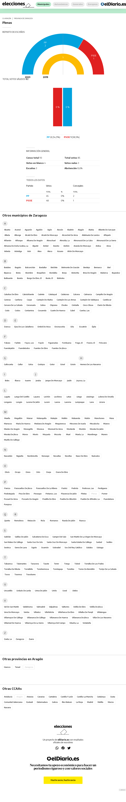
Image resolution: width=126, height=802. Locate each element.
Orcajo (17, 472)
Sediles (109, 542)
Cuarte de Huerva (57, 310)
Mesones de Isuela (78, 424)
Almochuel (51, 240)
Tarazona (35, 564)
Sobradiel (57, 547)
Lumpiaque (79, 402)
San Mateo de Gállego (13, 542)
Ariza (108, 246)
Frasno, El (91, 343)
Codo (7, 310)
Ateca (49, 251)
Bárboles (60, 278)
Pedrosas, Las (88, 488)
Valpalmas (53, 607)
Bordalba (53, 273)
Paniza (7, 488)
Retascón (32, 521)
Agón (49, 230)
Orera (28, 472)
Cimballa (75, 305)
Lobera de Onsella (106, 397)
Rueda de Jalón (68, 521)
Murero (104, 434)
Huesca (7, 667)
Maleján (54, 418)
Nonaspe (45, 456)
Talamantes (21, 564)
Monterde (71, 429)
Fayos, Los (29, 343)
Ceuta (112, 697)
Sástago (100, 547)
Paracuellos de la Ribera (46, 488)
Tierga (67, 564)
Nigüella (19, 456)
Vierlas (26, 612)
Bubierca (104, 273)
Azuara (60, 251)
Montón (82, 429)
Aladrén (70, 230)
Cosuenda (42, 310)
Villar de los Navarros (102, 617)
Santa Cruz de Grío (35, 542)
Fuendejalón (9, 348)
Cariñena (18, 300)
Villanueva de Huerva (59, 617)
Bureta (20, 278)
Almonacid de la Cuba (83, 240)
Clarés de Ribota (104, 305)
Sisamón (45, 547)
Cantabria (53, 697)
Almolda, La (65, 240)
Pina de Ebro (24, 494)
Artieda (7, 251)
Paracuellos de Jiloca (23, 488)
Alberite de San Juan (106, 230)
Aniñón (66, 246)
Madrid (90, 702)
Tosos (7, 574)
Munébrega (92, 434)
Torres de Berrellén (86, 569)
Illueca (17, 380)
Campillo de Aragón (104, 294)
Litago (79, 397)
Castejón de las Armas (66, 300)
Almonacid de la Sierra (106, 240)
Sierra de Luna (21, 547)
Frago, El (79, 343)
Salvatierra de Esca (40, 537)
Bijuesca (7, 273)
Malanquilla (41, 418)
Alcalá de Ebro (31, 235)
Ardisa (98, 246)
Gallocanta (8, 364)
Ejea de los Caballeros (24, 327)
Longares (8, 402)
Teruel (17, 667)
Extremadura (42, 702)
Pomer (104, 494)
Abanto (7, 230)
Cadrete (41, 294)
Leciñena (58, 397)
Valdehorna (28, 607)
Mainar (30, 418)
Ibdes (7, 380)
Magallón (18, 418)
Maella (7, 418)
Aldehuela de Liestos (91, 235)
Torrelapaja (58, 569)
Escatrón (83, 327)
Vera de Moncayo (11, 612)
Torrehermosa (43, 569)
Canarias (41, 697)
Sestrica (7, 547)
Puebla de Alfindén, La (90, 499)
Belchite (54, 267)
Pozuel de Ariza (11, 499)
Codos (17, 310)
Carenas (7, 300)
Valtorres (65, 607)
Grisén (73, 364)
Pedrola (75, 488)
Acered (18, 230)
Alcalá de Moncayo (49, 235)
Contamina (29, 310)
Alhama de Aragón (35, 240)
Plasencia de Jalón (69, 494)
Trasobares (31, 574)
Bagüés (18, 267)
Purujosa (8, 504)
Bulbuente (8, 278)
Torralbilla (28, 569)
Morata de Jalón (97, 429)
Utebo (75, 591)
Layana (37, 397)
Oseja (48, 472)
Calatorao (65, 294)
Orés (38, 472)
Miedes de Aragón (12, 429)
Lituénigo (90, 397)
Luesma (67, 402)
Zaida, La (8, 639)
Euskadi (29, 702)
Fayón (41, 343)
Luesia (57, 402)
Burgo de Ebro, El (34, 278)
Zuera (31, 639)
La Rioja (79, 702)
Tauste (46, 564)
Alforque (19, 240)
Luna (92, 402)
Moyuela (46, 434)
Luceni (47, 402)
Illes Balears (67, 702)
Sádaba (89, 547)
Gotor (52, 364)
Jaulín (69, 380)
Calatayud (52, 294)
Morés (35, 434)
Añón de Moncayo (75, 251)
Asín (29, 251)
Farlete (18, 343)
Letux (69, 397)
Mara (112, 418)
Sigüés (34, 547)
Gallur (20, 364)
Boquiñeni (41, 273)
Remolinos (19, 521)
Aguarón (28, 230)
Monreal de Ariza (55, 429)
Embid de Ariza (44, 327)
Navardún (8, 456)
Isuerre (28, 380)
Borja (64, 273)
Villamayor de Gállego (13, 617)
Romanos (54, 521)
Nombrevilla (32, 456)
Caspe (29, 300)
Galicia (55, 702)
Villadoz (37, 612)
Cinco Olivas (88, 305)
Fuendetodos (24, 348)
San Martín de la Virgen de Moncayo (86, 537)
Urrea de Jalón (41, 591)
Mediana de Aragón (42, 424)
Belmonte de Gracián (70, 267)
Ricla (43, 521)
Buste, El (49, 278)
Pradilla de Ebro (49, 499)
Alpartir (35, 246)
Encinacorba (60, 327)
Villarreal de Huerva (12, 623)
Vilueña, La (74, 623)
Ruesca (82, 521)
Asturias (30, 697)
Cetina (42, 305)
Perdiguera (102, 488)
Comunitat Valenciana (13, 702)
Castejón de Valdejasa (89, 300)
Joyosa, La (80, 380)
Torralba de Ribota (12, 569)
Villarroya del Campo (56, 623)
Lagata (7, 397)
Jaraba (38, 380)
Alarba (91, 230)
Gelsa (30, 364)
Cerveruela (31, 305)
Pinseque (38, 494)
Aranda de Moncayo (82, 246)
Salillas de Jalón (21, 537)
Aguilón (39, 230)
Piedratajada (9, 494)
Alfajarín (107, 235)
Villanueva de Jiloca (80, 617)
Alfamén (7, 240)
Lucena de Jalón (33, 402)
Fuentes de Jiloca (59, 348)
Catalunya (101, 697)
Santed (99, 542)
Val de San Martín (11, 607)
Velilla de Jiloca (96, 607)
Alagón (81, 230)
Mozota (57, 434)
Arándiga (18, 251)
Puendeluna (109, 499)
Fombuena (66, 343)
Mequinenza (60, 424)
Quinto (7, 521)
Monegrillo (28, 429)
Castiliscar (107, 300)
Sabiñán (7, 537)
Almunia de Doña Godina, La (16, 246)
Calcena (76, 294)
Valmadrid (41, 607)
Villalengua (101, 612)
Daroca (7, 327)
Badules (7, 267)
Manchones (99, 418)
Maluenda (76, 418)
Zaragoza (20, 639)
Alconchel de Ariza (70, 235)
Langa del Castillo (21, 397)
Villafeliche (49, 612)
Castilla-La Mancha (85, 697)
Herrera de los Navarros (90, 364)
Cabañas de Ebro (11, 294)
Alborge (17, 235)
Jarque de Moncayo (53, 380)
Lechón (47, 397)
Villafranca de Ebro (66, 612)
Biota (18, 273)
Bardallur (43, 267)
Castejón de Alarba (45, 300)
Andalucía (8, 697)
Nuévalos (96, 456)
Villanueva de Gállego (36, 617)
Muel (68, 434)
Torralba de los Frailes (94, 564)
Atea (39, 251)
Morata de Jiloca (11, 434)
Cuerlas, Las (85, 310)
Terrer (56, 564)
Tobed (77, 564)
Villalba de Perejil (85, 612)
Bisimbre (29, 273)
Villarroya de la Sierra (34, 623)
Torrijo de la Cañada (107, 569)
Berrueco (98, 267)
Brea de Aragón (89, 273)
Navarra (7, 707)
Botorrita (75, 273)
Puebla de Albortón (68, 499)
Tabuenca (8, 564)
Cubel (72, 310)
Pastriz (64, 488)
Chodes (64, 305)
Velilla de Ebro (79, 607)
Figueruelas (53, 343)
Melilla (100, 702)
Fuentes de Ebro (41, 348)
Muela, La (79, 434)
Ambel (45, 246)
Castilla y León (67, 697)
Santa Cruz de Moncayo (57, 542)
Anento (56, 246)
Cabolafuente (28, 294)
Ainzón (60, 230)
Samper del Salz (59, 537)
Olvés (7, 472)
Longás (19, 402)
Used (65, 591)
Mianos (106, 424)
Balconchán (30, 267)
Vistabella (87, 623)
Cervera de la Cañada (13, 305)
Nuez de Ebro (82, 456)
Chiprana (53, 305)
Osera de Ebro (62, 472)
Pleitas (84, 494)
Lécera (102, 402)
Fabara (7, 343)
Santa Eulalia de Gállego (81, 542)
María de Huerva (23, 424)
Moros (25, 434)
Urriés (54, 591)
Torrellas (70, 569)
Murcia (111, 702)
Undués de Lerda (23, 591)
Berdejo (86, 267)
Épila (94, 327)
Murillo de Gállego (12, 440)
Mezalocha (94, 424)
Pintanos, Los (51, 494)
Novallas (57, 456)
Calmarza (88, 294)
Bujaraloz (116, 273)
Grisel (62, 364)
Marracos (8, 424)
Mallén (64, 418)
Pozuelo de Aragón (30, 499)
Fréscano (103, 343)
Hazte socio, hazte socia (63, 780)
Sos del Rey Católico (73, 547)
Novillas (68, 456)
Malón (87, 418)
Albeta (7, 235)
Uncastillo (8, 591)
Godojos (41, 364)
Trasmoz (18, 574)
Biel (109, 267)
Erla (72, 327)
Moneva (40, 429)
